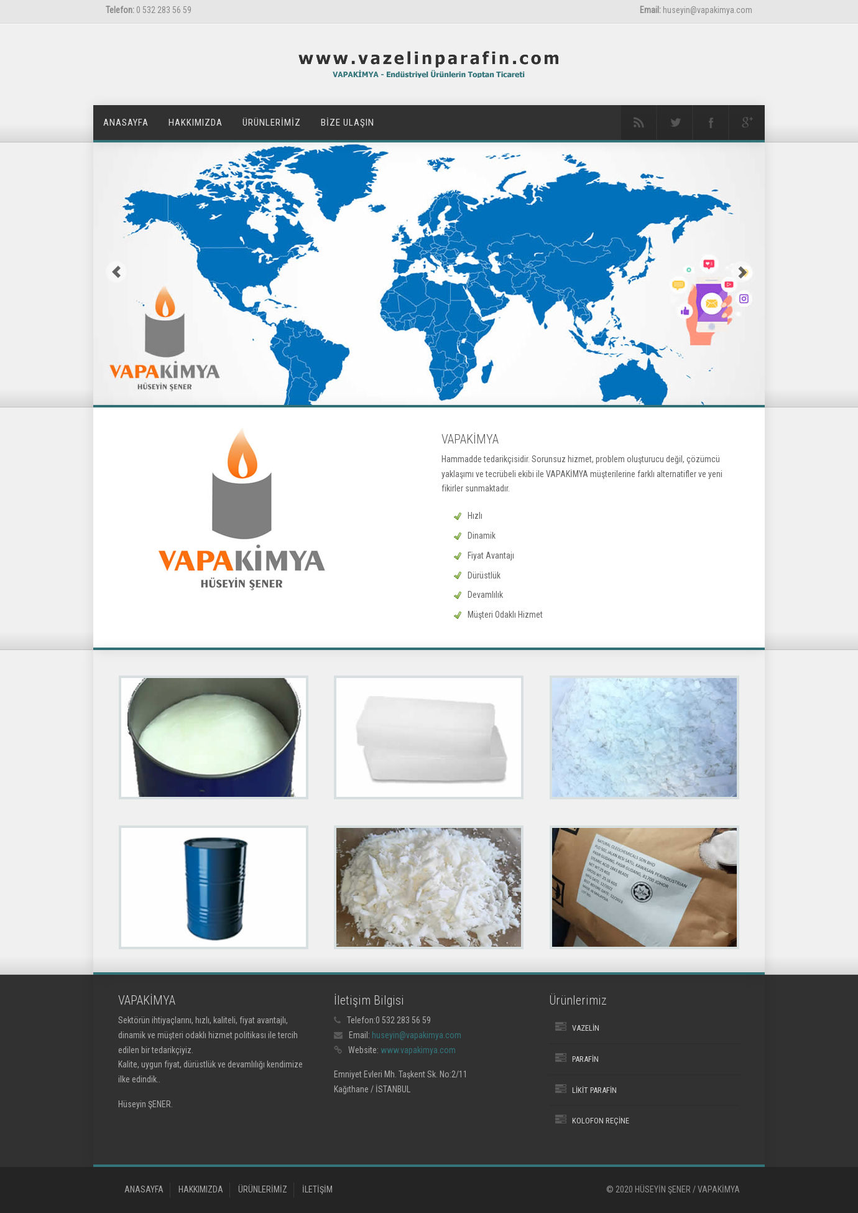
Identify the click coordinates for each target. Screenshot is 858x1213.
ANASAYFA (126, 122)
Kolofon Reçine (600, 1120)
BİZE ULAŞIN (347, 122)
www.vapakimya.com (418, 1050)
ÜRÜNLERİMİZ (271, 122)
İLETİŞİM (317, 1189)
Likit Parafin (594, 1090)
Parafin (585, 1059)
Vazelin (585, 1028)
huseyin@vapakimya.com (416, 1035)
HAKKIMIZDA (195, 122)
